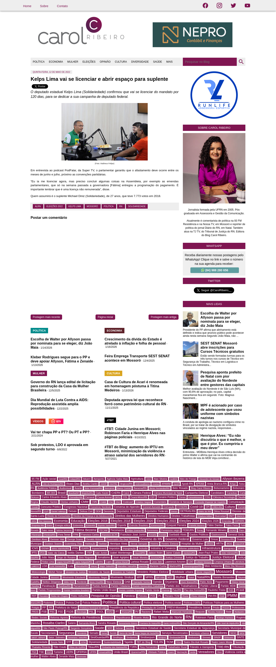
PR (50, 607)
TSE (41, 652)
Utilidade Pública (156, 652)
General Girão (236, 534)
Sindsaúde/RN (177, 637)
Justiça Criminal (173, 557)
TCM (169, 642)
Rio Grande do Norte (167, 617)
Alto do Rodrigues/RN (53, 484)
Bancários (109, 488)
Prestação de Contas (153, 607)
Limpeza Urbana (223, 562)
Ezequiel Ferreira (176, 525)
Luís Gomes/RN (57, 566)
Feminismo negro (170, 530)
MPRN (149, 577)
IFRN (75, 548)
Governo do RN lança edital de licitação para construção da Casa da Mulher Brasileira (63, 386)
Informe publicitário (189, 548)
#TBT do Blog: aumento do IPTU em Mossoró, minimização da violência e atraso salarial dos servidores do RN (135, 451)
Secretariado (48, 633)
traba (162, 647)
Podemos (48, 602)
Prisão (216, 607)
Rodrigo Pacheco (225, 617)
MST (170, 577)
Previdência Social (199, 607)
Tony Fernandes (148, 647)
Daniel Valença (59, 511)
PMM (232, 595)
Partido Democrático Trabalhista (148, 586)
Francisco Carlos (90, 534)
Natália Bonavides (224, 577)
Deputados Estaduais (129, 511)
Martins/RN (175, 566)
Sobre (44, 6)
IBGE (229, 543)
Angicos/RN (126, 484)
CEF (152, 497)
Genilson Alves (39, 539)
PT (117, 611)
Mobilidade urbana (182, 571)
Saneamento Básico (128, 623)
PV (136, 611)
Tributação (238, 647)
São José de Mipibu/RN (228, 623)
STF (68, 642)
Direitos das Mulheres (130, 516)
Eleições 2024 (189, 520)
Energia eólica (62, 525)
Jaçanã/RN (140, 553)
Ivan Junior (101, 552)
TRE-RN (223, 647)
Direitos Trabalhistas (183, 516)
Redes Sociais (39, 617)
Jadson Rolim (155, 552)
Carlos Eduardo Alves (54, 497)
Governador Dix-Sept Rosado (121, 539)
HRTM (219, 543)
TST (49, 652)
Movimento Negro (97, 577)
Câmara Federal (141, 492)
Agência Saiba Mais (117, 479)
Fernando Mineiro (216, 530)
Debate (72, 511)
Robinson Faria (204, 617)
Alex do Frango (188, 479)
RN (121, 206)
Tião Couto (59, 647)
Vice (219, 652)
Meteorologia (38, 572)
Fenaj (200, 530)
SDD (109, 628)
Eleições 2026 (210, 520)
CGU (207, 497)
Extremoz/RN (157, 525)
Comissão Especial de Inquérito (210, 502)
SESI (242, 633)
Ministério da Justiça (75, 572)
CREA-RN (217, 507)
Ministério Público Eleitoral (152, 571)
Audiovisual (65, 488)
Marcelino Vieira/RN (127, 566)
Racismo (146, 611)
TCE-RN (158, 642)
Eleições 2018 (120, 520)
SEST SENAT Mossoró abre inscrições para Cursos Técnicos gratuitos (222, 347)
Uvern (171, 652)
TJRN (133, 647)
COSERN (182, 507)
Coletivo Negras (143, 502)
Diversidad (220, 516)
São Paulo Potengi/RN (55, 628)
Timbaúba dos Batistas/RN (114, 647)
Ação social (49, 478)
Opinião (157, 581)
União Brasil (121, 652)
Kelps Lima (75, 206)
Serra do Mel (125, 633)
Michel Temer (55, 572)
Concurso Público (51, 506)
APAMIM (166, 484)
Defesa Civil (86, 511)
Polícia (59, 602)
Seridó (113, 633)
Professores (238, 607)
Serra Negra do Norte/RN (147, 633)
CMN (94, 502)
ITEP (89, 552)
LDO (190, 562)
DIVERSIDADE (140, 61)
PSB (44, 611)
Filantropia (36, 535)
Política (109, 206)
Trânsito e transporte (202, 647)
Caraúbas (232, 493)
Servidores (219, 633)
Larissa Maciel (121, 562)
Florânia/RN (49, 535)
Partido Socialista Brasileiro (76, 590)
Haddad (103, 543)
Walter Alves (48, 656)
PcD (231, 590)
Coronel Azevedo (152, 507)
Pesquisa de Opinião (106, 595)
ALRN (38, 206)
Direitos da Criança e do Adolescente (92, 516)
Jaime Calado (173, 552)
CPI (208, 507)
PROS (35, 611)
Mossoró (93, 206)
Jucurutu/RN (156, 557)
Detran (174, 511)
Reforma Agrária (59, 617)
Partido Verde (152, 590)
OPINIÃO (105, 61)
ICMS (35, 548)
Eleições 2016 (98, 520)
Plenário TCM (172, 596)
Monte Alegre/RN (205, 572)
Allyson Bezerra (233, 478)
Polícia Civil (72, 602)
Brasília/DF (74, 493)
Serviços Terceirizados (175, 633)
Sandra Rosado (107, 623)
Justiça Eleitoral (223, 557)
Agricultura (137, 478)
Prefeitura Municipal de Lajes (93, 608)
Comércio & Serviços (180, 502)
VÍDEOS (38, 421)
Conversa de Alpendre (127, 506)
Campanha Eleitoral (196, 492)
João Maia (47, 557)
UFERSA (81, 652)
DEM (98, 511)
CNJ (118, 502)
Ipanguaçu (229, 548)
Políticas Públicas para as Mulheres (223, 602)
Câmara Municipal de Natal (168, 493)
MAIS (169, 61)
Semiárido (81, 633)
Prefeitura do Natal (66, 607)
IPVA (42, 553)
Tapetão (128, 642)
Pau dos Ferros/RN (194, 590)
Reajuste (200, 611)
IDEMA (45, 548)
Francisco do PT (110, 535)
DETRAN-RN (188, 511)
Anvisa (155, 484)
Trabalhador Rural (177, 647)
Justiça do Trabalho (197, 557)
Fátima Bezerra (85, 530)
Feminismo (152, 530)
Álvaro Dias (73, 483)
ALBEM (173, 479)
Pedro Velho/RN (79, 596)
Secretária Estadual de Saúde (153, 628)
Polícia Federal (91, 602)
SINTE (240, 637)
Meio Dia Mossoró (234, 566)
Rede (229, 611)
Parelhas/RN (64, 586)
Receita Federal (215, 612)
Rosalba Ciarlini (54, 623)
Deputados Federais (156, 511)
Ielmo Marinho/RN (60, 548)
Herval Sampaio (138, 543)
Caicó (126, 493)
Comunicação (236, 501)
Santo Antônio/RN (171, 623)
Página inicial (105, 317)
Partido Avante (100, 586)
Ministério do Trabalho (123, 572)
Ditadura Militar (205, 516)
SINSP (217, 637)
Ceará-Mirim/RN (138, 497)
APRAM (200, 484)
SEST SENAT (38, 637)
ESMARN (90, 525)
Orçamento (171, 581)
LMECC (35, 566)
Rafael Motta (161, 611)
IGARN (85, 548)
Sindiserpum (147, 637)
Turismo (58, 652)
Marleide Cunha (158, 566)
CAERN (115, 492)
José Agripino (121, 557)
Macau (94, 566)
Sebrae (119, 628)
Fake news (47, 530)
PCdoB (240, 590)
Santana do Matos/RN (150, 623)
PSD (60, 611)
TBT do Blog (143, 642)
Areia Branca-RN (217, 483)
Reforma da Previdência (85, 617)
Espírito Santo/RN (106, 525)
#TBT (110, 420)
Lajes (109, 562)
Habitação (90, 543)
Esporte (122, 525)
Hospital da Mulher (192, 543)
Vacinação (182, 652)
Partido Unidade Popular (130, 590)
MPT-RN (160, 577)
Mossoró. (55, 577)
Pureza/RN (127, 612)
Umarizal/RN (105, 652)
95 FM (35, 478)
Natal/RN (203, 577)
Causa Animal (104, 497)
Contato (62, 6)
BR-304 (51, 493)
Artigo (233, 484)
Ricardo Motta (141, 617)
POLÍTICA (39, 61)
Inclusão (143, 548)
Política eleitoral (153, 602)
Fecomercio (117, 530)
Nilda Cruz (69, 582)
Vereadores (206, 652)
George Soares (75, 539)
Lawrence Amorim (175, 561)
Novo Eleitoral (114, 582)
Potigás (35, 607)
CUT (46, 511)
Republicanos (123, 617)
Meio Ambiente (213, 566)
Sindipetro (131, 637)
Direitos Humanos (158, 516)
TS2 (34, 652)
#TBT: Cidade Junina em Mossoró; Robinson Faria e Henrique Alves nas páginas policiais (135, 433)
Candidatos (217, 492)
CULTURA (121, 61)
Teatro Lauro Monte (222, 642)
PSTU (110, 612)
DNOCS (240, 516)
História (154, 543)
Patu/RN (176, 590)
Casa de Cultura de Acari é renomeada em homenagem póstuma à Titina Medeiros (136, 386)
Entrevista (78, 525)
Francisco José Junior (133, 534)
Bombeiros (38, 492)
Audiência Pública (47, 488)
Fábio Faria (232, 525)
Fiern (241, 530)
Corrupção (168, 507)
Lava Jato (157, 562)
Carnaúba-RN (76, 497)
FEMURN (188, 530)
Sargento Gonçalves (81, 628)
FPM (75, 534)
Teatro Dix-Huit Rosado (196, 642)
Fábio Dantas (215, 525)
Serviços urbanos (200, 633)
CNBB (103, 502)
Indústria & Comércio (163, 548)
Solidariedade (137, 206)
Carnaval (89, 497)
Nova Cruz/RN (97, 582)
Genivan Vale (57, 539)
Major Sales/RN (107, 566)
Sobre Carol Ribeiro (214, 127)
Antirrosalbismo (142, 484)
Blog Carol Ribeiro (201, 488)
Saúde (99, 628)
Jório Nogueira (86, 557)
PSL (91, 611)
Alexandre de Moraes (209, 479)
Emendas (227, 521)
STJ (76, 642)
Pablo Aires (206, 582)
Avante (78, 488)
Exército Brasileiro (138, 525)
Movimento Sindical (122, 577)
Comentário (160, 502)
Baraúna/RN (140, 488)
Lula (70, 566)
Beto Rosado (180, 488)
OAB (127, 581)
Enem (49, 525)
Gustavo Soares (53, 543)
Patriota (165, 590)
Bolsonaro (238, 488)
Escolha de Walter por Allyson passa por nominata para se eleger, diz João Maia (61, 343)
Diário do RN (205, 511)
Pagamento (222, 581)
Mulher (180, 577)
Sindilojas (118, 637)
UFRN (93, 652)
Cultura (230, 506)
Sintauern (228, 637)
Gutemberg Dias (73, 543)
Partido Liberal (208, 586)
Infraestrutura (211, 548)
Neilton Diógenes (52, 582)
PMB (222, 596)
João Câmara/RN (229, 553)
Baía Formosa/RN (93, 488)
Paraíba (35, 586)
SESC (233, 633)
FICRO (233, 530)
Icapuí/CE (239, 544)
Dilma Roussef (221, 511)
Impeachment (99, 548)
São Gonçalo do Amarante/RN (198, 623)
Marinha (143, 566)
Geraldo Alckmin (94, 539)
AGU (148, 479)
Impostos (114, 548)
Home (27, 6)
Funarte (152, 535)
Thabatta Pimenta (41, 647)
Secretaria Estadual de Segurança (194, 628)
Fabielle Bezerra (197, 525)
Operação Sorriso (141, 582)
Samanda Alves (87, 623)
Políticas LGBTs (192, 602)
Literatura (239, 562)
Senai (104, 633)
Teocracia (239, 642)
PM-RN (212, 595)
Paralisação (49, 586)
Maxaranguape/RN (193, 566)
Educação (78, 520)
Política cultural (130, 602)
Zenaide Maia (66, 656)
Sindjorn (162, 637)
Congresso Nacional (76, 506)
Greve (214, 539)
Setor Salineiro (56, 637)
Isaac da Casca (56, 552)
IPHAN (241, 548)
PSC (52, 611)
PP (44, 607)
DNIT (231, 516)
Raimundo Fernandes (182, 612)
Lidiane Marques (204, 562)
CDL (125, 497)
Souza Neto (57, 642)
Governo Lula (200, 539)
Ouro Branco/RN (189, 582)
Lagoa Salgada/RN (83, 562)
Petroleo (142, 596)
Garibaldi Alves (178, 534)
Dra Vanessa (45, 521)
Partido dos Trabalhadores (181, 586)
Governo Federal (177, 539)
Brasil (62, 492)
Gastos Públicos (199, 534)
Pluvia (185, 596)
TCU (178, 642)
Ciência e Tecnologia (224, 497)
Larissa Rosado (140, 561)
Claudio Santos (49, 502)
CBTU (117, 497)
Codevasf (128, 502)
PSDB (70, 611)
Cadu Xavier (102, 493)
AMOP (103, 484)
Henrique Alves (118, 543)
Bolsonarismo (221, 488)
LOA (44, 566)
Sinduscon (193, 637)
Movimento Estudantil (74, 577)
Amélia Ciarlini (90, 484)
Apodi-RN (187, 483)
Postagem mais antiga (163, 317)
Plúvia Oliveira (198, 596)
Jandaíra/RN (189, 553)
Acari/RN (63, 479)
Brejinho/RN (87, 493)
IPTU (34, 552)
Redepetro (239, 612)
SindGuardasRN (99, 637)
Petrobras (129, 595)
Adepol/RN (75, 479)
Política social (173, 602)
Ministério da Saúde (99, 572)
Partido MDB (228, 586)
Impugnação (129, 548)
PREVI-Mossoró (176, 607)
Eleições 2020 (143, 520)
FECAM (103, 530)
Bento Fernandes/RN (159, 488)
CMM (84, 501)
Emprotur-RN (38, 525)
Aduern (87, 479)
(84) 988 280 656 (214, 270)
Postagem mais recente (46, 317)
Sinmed (206, 637)
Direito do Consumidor (59, 516)
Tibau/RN (93, 647)
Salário (72, 623)
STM (83, 642)
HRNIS (210, 544)
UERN (69, 652)
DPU (34, 521)
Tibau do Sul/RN (77, 647)
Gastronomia (218, 534)
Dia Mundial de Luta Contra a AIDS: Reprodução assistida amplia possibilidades (59, 404)
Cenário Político (167, 497)
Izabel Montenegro (121, 552)
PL (160, 595)
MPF (139, 577)
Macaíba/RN (82, 566)
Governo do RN (151, 539)
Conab (35, 507)
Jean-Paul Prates (208, 552)
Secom (129, 628)
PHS (152, 596)
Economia (61, 520)
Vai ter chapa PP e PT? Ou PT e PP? (60, 432)
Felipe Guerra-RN (135, 530)
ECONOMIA (56, 61)
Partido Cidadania (120, 586)
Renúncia (108, 617)
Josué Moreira (139, 557)
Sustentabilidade (112, 642)
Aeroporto (99, 479)
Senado (93, 633)
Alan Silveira (160, 479)
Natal (191, 577)
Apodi (176, 484)
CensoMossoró (195, 497)
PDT (34, 596)
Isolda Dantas (75, 552)
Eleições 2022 (54, 206)
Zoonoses (81, 656)
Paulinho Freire (217, 590)
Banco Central (124, 488)
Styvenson (95, 642)
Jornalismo (103, 557)
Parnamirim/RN (81, 586)
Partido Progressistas (49, 590)
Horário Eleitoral (169, 543)
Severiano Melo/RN (77, 637)
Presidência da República (124, 607)
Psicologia (81, 612)
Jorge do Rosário (66, 557)
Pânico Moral (238, 582)
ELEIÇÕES (89, 61)
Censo (182, 497)
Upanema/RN (138, 652)
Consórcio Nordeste (100, 507)
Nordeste (81, 582)
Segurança (66, 633)
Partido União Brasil (104, 590)
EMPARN (239, 521)
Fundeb (162, 535)
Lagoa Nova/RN (64, 562)
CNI (111, 502)
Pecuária (43, 596)
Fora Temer (64, 534)
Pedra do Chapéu (59, 596)
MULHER (72, 61)
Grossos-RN (227, 539)
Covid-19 (196, 506)
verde (192, 652)
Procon (226, 608)
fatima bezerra (63, 530)
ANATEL (114, 484)
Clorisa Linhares (69, 502)
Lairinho (99, 562)
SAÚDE (157, 61)
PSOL (100, 611)
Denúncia (109, 511)
